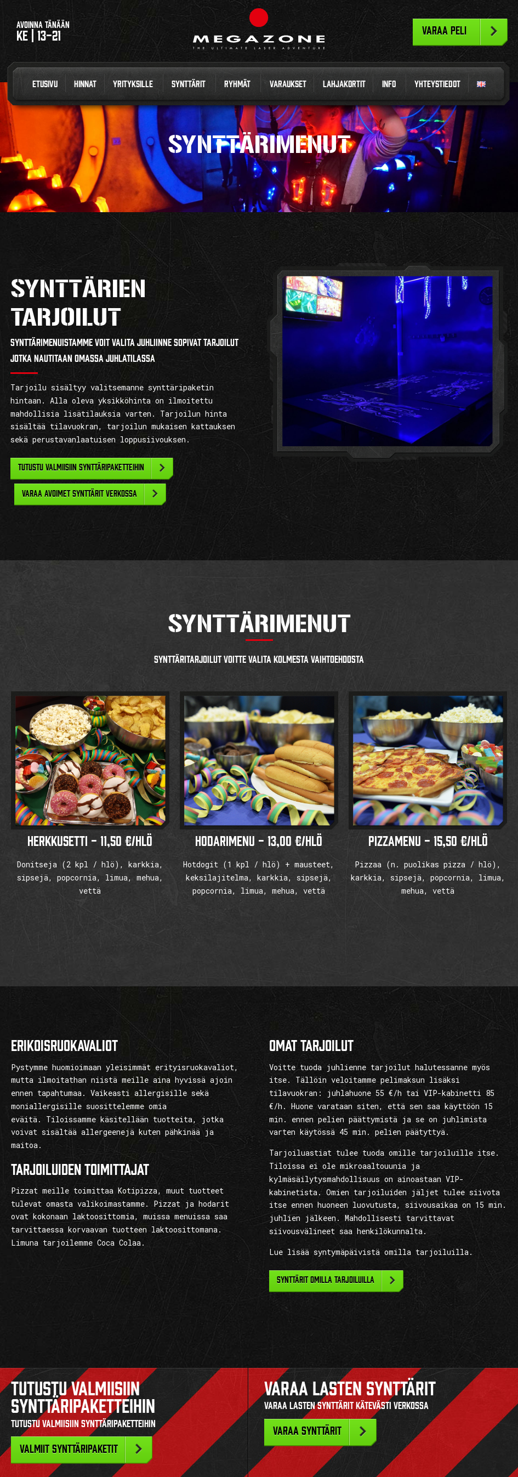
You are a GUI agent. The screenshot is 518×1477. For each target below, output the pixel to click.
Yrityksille (133, 83)
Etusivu (45, 83)
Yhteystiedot (437, 83)
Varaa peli (444, 31)
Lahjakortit (344, 83)
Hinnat (85, 83)
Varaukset (288, 83)
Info (389, 83)
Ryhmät (237, 83)
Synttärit (189, 83)
